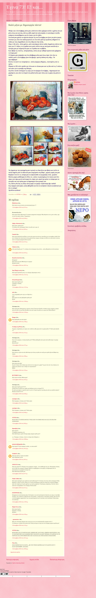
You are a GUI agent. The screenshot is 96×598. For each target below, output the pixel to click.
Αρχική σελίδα (34, 559)
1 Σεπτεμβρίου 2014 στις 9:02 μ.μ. (20, 423)
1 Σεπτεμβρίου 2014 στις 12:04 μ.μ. (20, 301)
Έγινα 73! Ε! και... (24, 7)
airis (13, 292)
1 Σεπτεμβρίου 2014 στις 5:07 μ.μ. (20, 379)
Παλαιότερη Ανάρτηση (57, 559)
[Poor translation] (6, 574)
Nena (13, 543)
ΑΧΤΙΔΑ (14, 417)
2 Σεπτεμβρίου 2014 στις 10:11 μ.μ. (20, 538)
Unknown (14, 247)
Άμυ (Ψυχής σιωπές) (17, 270)
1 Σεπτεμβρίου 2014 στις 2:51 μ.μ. (20, 332)
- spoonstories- (15, 519)
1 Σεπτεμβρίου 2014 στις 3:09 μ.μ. (20, 356)
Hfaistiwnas (15, 203)
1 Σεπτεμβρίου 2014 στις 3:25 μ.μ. (20, 370)
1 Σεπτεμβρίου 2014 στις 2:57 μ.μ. (20, 345)
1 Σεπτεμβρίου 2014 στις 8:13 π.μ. (20, 207)
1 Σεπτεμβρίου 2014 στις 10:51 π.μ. (20, 265)
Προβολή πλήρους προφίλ (80, 84)
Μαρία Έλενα (15, 507)
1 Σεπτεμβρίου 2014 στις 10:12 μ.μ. (20, 448)
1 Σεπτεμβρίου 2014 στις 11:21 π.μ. (20, 274)
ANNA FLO (15, 464)
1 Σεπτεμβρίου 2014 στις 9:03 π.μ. (20, 229)
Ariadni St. (14, 453)
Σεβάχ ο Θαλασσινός (17, 223)
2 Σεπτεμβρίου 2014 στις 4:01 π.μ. (20, 459)
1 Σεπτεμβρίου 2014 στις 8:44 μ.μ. (20, 403)
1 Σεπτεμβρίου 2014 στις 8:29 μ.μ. (20, 393)
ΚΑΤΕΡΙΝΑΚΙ (15, 492)
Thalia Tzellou (15, 478)
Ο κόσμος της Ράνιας (17, 326)
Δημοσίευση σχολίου (15, 552)
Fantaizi (14, 234)
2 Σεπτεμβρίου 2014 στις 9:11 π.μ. (20, 487)
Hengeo (14, 317)
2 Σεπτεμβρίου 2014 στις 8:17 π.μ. (20, 473)
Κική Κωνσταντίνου (17, 257)
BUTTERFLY (15, 375)
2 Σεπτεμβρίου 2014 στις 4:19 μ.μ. (20, 514)
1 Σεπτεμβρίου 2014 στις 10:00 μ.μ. (20, 439)
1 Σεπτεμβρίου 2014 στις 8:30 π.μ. (20, 218)
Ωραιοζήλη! (15, 428)
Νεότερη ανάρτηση (12, 559)
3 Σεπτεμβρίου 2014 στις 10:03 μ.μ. (20, 548)
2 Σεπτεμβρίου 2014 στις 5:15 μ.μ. (20, 525)
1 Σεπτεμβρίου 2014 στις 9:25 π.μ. (20, 252)
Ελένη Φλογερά (16, 279)
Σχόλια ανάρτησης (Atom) (18, 563)
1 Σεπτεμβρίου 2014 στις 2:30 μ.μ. (20, 321)
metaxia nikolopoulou (17, 444)
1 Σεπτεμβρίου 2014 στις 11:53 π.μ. (20, 287)
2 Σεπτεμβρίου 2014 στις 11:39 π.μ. (20, 502)
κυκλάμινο (14, 398)
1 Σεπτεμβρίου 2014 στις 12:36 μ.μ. (20, 312)
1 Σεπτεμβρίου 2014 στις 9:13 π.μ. (20, 241)
